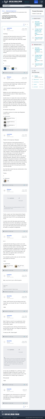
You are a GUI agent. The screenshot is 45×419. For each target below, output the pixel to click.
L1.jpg (8, 67)
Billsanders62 (36, 79)
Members (28, 6)
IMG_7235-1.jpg (21, 265)
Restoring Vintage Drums (11, 10)
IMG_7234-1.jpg (10, 265)
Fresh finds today (39, 37)
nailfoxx (37, 38)
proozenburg (36, 81)
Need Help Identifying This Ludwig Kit (38, 23)
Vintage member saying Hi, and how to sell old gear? (38, 31)
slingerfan (37, 34)
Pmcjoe (36, 76)
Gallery (27, 4)
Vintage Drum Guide (7, 417)
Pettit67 (35, 84)
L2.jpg (16, 67)
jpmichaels (36, 86)
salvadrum (38, 25)
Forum (27, 1)
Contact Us (15, 417)
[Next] (27, 24)
